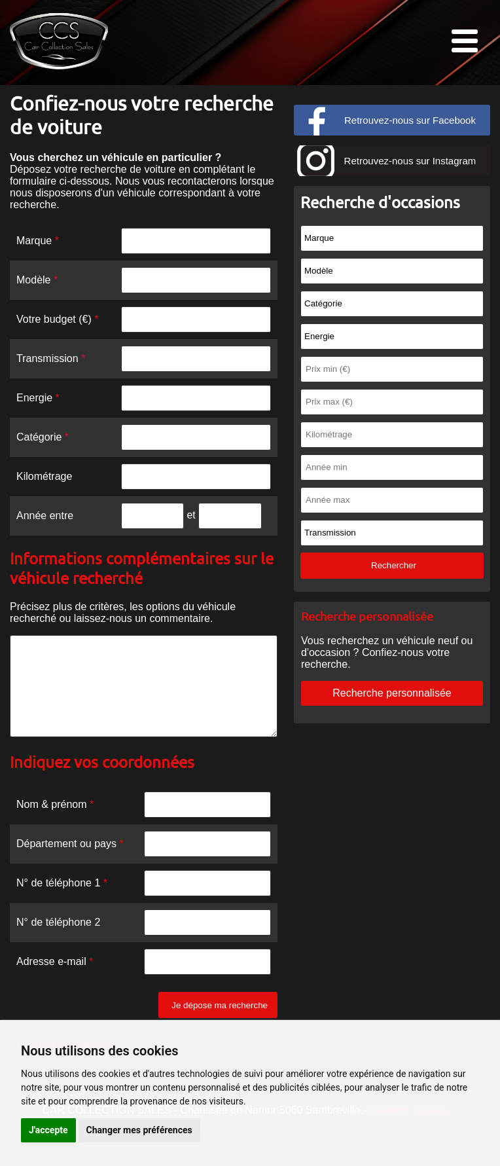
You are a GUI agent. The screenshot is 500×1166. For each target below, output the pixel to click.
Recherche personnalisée (391, 693)
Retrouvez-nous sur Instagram (410, 160)
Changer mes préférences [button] (139, 1130)
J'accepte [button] (48, 1130)
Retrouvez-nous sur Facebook (410, 120)
